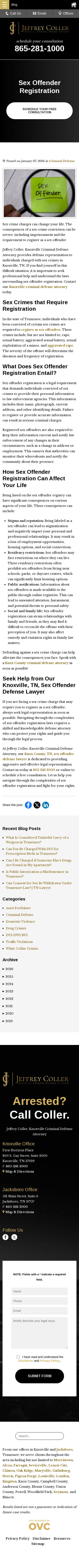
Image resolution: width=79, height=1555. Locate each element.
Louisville (46, 1476)
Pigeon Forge (26, 1476)
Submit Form (39, 1376)
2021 (8, 1006)
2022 (8, 998)
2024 (8, 984)
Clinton (9, 1471)
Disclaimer (25, 1360)
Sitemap (37, 1544)
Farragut (20, 1465)
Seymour (61, 1492)
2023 (8, 991)
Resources (62, 1538)
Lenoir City (57, 1465)
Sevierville (38, 1465)
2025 (8, 976)
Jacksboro (64, 1449)
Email (39, 13)
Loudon (62, 1476)
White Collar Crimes (22, 948)
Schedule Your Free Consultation (39, 110)
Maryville (43, 1471)
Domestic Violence (20, 921)
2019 (8, 1021)
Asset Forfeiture (18, 908)
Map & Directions (18, 1171)
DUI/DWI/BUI (17, 935)
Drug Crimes (16, 928)
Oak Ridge (24, 1471)
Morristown (63, 1460)
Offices (66, 13)
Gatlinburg (61, 1471)
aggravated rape (60, 345)
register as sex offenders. (41, 330)
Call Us (13, 13)
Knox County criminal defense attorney (37, 663)
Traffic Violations (19, 942)
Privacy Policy (50, 1360)
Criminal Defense (62, 161)
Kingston (10, 1481)
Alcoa (7, 1465)
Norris (8, 1476)
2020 (8, 1013)
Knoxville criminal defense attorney (38, 287)
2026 (8, 969)
